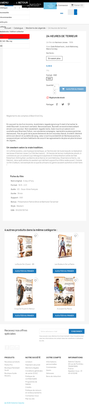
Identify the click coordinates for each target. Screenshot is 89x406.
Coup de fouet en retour (24, 309)
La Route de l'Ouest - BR (24, 264)
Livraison (28, 362)
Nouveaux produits (12, 362)
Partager (57, 104)
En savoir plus (54, 58)
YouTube (12, 347)
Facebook (7, 347)
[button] (10, 4)
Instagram (17, 347)
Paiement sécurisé (32, 365)
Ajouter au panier (73, 89)
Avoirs (48, 370)
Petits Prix (9, 365)
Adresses (50, 373)
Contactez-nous (32, 396)
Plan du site (30, 399)
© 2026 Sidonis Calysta (14, 403)
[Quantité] (56, 86)
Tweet (62, 104)
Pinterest (68, 104)
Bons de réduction (53, 376)
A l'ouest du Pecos (64, 309)
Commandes (51, 367)
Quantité (49, 85)
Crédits (28, 387)
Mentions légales (32, 368)
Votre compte (53, 357)
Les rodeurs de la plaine (64, 264)
